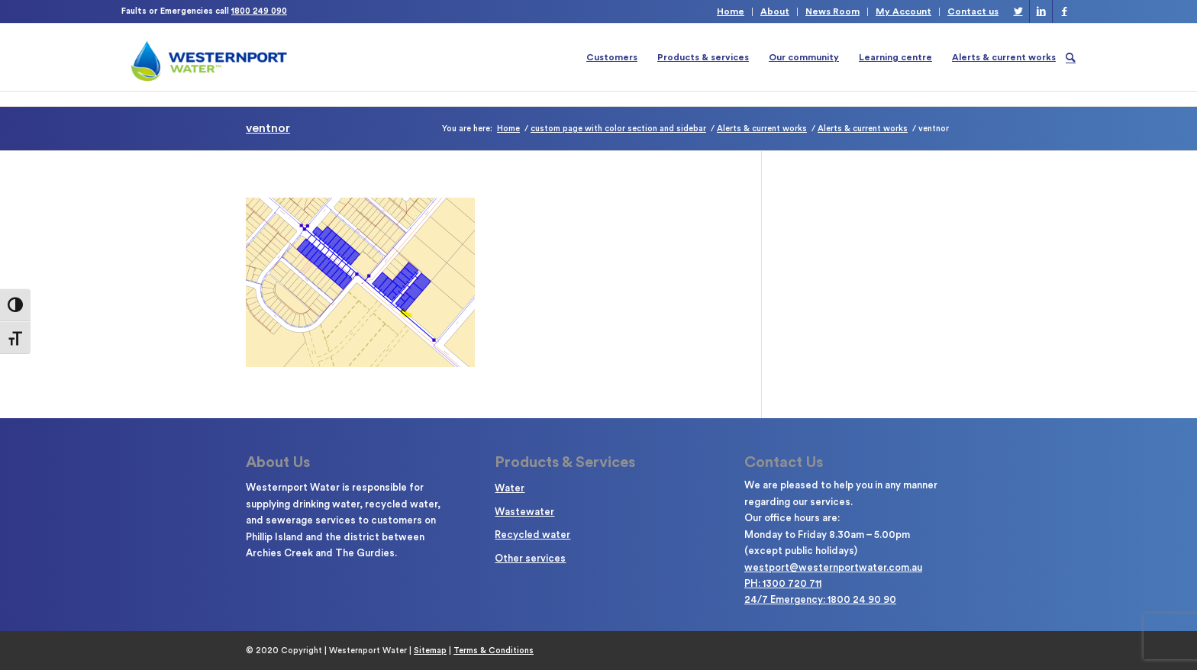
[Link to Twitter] (1018, 11)
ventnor (268, 128)
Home (730, 11)
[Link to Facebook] (1064, 11)
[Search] (1071, 57)
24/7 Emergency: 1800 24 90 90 (820, 599)
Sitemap (430, 650)
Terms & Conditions (493, 650)
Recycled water (532, 535)
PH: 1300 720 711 (782, 583)
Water (509, 488)
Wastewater (524, 512)
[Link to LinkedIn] (1041, 11)
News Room (832, 11)
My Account (903, 11)
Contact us (973, 11)
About (774, 11)
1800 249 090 (259, 11)
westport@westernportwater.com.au (833, 567)
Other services (530, 558)
